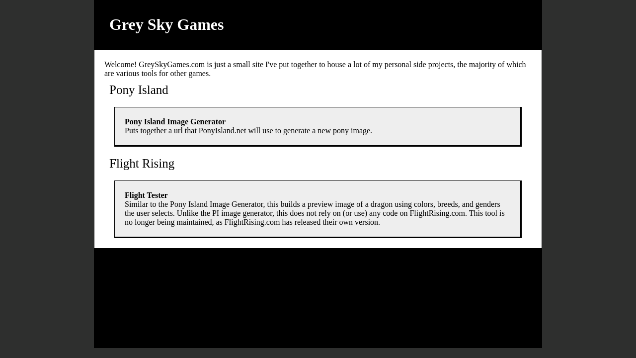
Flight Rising (141, 163)
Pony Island (138, 89)
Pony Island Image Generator (175, 121)
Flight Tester (146, 195)
